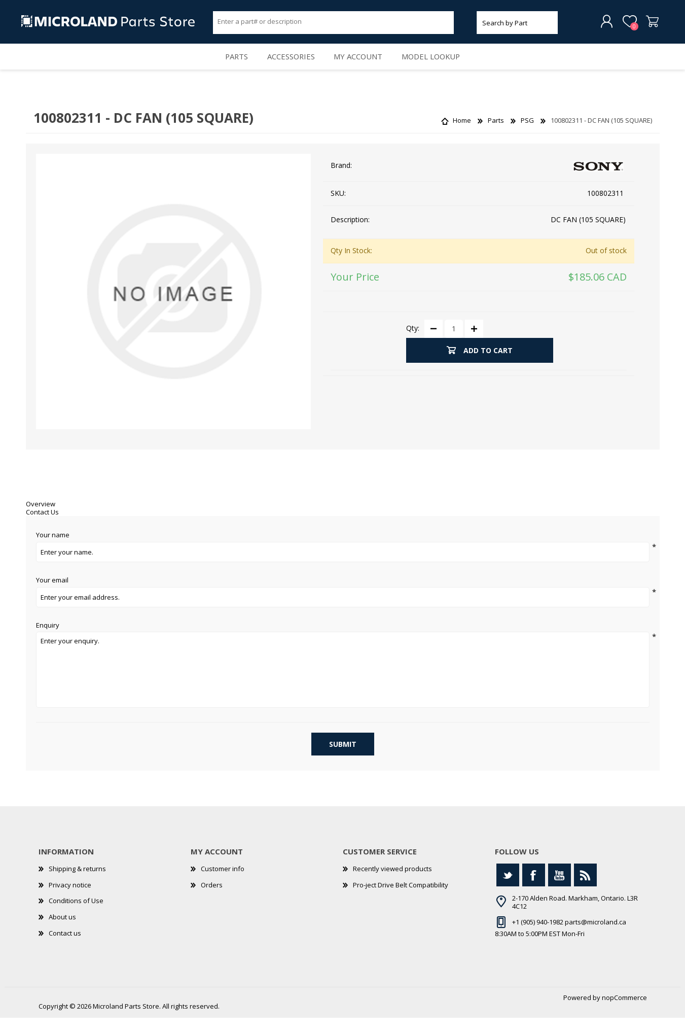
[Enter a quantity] (454, 342)
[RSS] (585, 889)
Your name (52, 549)
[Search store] (333, 24)
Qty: (412, 342)
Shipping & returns (77, 882)
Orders (212, 898)
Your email (52, 594)
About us (62, 930)
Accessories (289, 66)
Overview (40, 518)
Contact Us (42, 525)
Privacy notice (70, 898)
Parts (229, 66)
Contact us (65, 946)
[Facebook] (533, 889)
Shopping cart (648, 25)
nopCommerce (624, 1011)
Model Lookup (438, 66)
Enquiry (47, 639)
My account (360, 66)
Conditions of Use (76, 914)
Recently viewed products (392, 882)
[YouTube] (559, 889)
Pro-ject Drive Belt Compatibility (400, 898)
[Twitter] (507, 889)
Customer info (222, 882)
